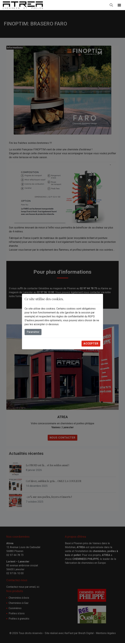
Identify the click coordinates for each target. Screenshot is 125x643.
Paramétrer (33, 331)
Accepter (90, 343)
